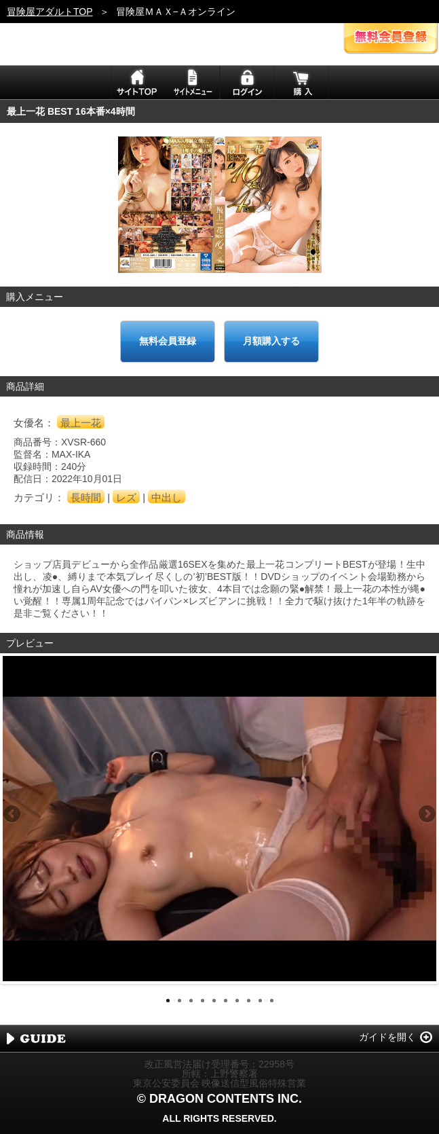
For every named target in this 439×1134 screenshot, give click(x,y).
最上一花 (80, 422)
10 (271, 1000)
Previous (13, 815)
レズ (126, 497)
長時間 (86, 497)
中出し (166, 497)
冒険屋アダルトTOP (50, 11)
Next (426, 815)
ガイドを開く (387, 1036)
